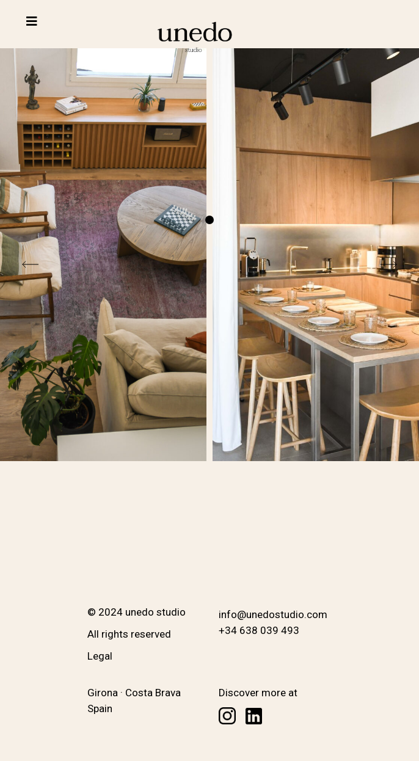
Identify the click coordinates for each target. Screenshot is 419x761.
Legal (99, 656)
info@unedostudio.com (273, 614)
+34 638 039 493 (259, 630)
